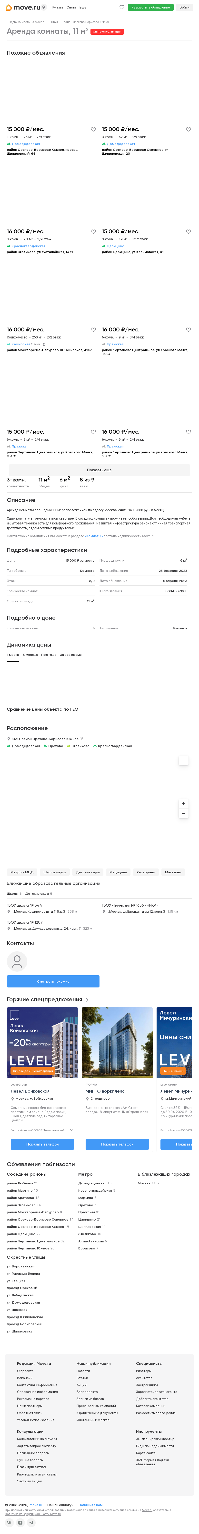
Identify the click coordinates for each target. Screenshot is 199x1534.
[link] (27, 22)
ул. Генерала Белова (23, 1271)
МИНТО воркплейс (105, 1089)
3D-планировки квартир (155, 1437)
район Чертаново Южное (28, 1246)
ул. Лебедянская (20, 1293)
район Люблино (20, 1181)
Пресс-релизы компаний (96, 1404)
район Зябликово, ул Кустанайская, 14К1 (40, 252)
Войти (184, 7)
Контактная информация (37, 1383)
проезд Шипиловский (25, 1315)
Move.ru (147, 1508)
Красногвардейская (115, 744)
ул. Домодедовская (23, 1300)
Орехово (55, 744)
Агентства (144, 1376)
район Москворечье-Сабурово (33, 1210)
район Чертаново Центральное (33, 1239)
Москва (144, 1181)
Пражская (86, 1210)
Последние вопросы (33, 1451)
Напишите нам (90, 1503)
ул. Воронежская (20, 1264)
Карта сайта (146, 1451)
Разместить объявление (151, 7)
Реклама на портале (33, 1397)
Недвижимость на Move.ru (27, 22)
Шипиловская (89, 1224)
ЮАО (54, 22)
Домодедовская (26, 744)
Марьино (85, 1195)
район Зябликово (21, 1203)
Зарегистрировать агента (156, 1390)
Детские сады (88, 870)
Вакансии (24, 1376)
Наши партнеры (29, 1404)
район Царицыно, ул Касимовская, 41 (133, 252)
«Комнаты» (94, 534)
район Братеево (20, 1195)
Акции (82, 1383)
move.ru (36, 1503)
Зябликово (81, 744)
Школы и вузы (54, 870)
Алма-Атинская (91, 1239)
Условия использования (35, 1418)
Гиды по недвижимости (155, 1444)
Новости (83, 1369)
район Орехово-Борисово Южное (86, 22)
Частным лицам (29, 1479)
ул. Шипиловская (20, 1329)
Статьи (82, 1376)
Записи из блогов (90, 1397)
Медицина (118, 870)
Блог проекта (87, 1390)
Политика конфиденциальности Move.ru (33, 1512)
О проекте (25, 1369)
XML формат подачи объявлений (152, 1460)
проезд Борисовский (24, 1322)
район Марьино (20, 1188)
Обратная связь (29, 1411)
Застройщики (147, 1383)
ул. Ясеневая (17, 1307)
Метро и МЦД (22, 870)
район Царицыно (21, 1232)
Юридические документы (97, 1411)
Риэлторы (143, 1369)
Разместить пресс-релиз (156, 1411)
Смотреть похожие (53, 979)
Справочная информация (37, 1390)
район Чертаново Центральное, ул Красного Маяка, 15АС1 (145, 352)
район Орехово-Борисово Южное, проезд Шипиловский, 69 (42, 151)
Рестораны (146, 870)
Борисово (86, 1246)
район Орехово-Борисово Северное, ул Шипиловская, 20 (135, 151)
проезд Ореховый (22, 1286)
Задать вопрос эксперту (36, 1444)
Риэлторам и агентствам (37, 1472)
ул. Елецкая (16, 1279)
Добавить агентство (152, 1397)
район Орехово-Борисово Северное (37, 1217)
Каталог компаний (150, 1404)
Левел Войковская (30, 1089)
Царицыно (87, 1217)
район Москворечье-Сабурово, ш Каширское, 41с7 (49, 350)
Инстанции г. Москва (93, 1418)
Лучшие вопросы (30, 1458)
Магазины (173, 870)
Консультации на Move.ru (37, 1437)
